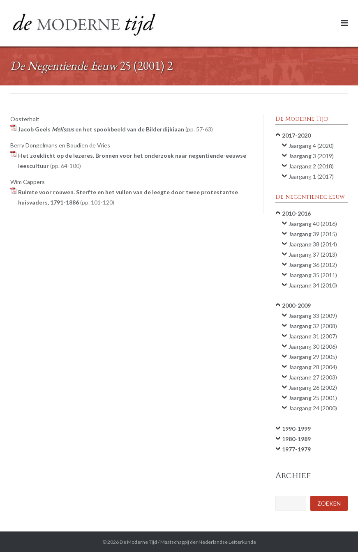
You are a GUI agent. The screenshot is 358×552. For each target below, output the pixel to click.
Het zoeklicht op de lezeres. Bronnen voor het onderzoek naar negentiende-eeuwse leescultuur (132, 160)
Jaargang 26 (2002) (313, 387)
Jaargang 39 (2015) (313, 233)
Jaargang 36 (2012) (313, 264)
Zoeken (329, 503)
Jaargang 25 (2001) (313, 397)
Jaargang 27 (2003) (313, 377)
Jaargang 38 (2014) (313, 244)
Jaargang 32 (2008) (313, 325)
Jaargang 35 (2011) (313, 274)
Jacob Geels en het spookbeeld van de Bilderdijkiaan (115, 129)
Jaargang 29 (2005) (313, 356)
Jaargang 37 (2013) (313, 254)
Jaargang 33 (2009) (313, 315)
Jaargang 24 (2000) (313, 408)
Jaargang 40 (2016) (313, 223)
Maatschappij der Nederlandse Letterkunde (208, 542)
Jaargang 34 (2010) (313, 285)
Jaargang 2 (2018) (311, 166)
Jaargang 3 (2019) (311, 155)
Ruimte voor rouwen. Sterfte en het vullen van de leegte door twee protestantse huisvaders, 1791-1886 (128, 197)
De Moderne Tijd (138, 542)
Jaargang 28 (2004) (313, 366)
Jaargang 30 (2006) (313, 346)
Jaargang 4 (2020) (311, 145)
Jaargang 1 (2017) (311, 176)
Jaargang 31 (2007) (313, 336)
